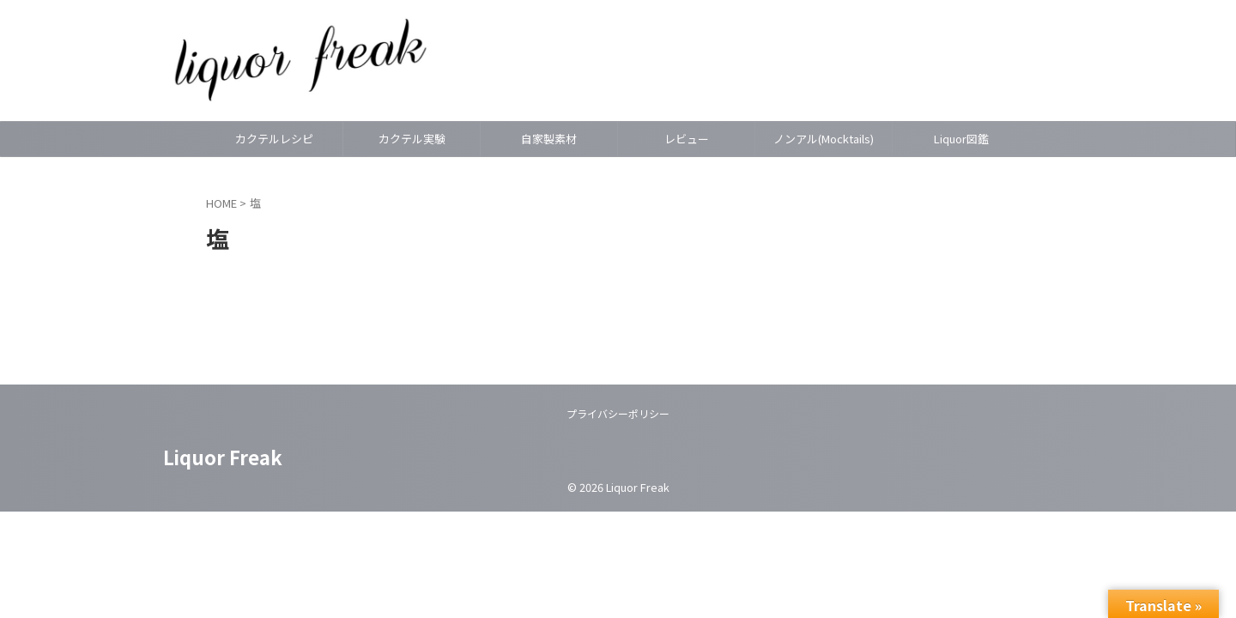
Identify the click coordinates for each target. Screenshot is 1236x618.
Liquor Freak (222, 456)
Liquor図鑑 (961, 138)
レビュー (686, 138)
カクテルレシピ (274, 138)
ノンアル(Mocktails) (823, 138)
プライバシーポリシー (618, 413)
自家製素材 (549, 138)
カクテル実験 (412, 138)
